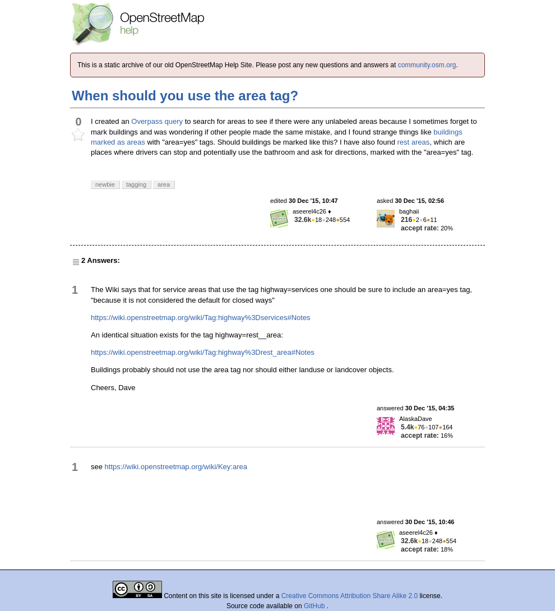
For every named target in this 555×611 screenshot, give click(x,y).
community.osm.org (427, 65)
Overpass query (157, 121)
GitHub (315, 606)
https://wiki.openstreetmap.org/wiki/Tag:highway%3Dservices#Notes (201, 317)
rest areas (413, 142)
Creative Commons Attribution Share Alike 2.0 (349, 596)
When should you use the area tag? (185, 95)
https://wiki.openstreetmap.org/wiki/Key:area (176, 466)
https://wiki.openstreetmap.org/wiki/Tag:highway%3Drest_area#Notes (202, 352)
